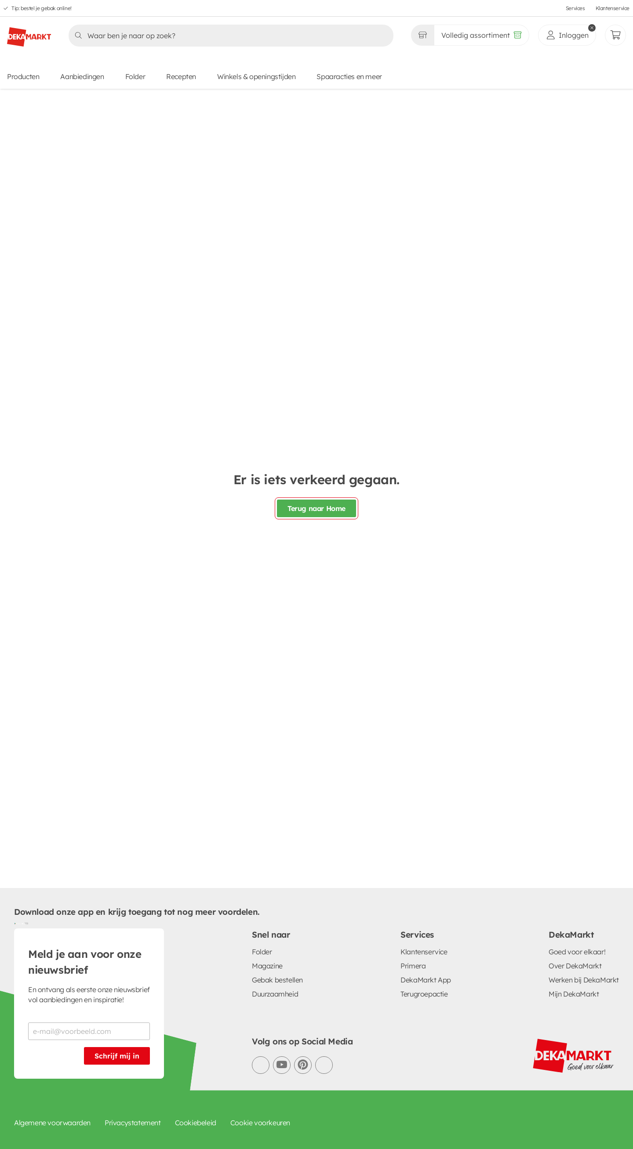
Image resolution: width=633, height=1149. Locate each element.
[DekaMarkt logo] (29, 33)
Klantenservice (612, 8)
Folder (135, 76)
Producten (23, 76)
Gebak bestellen (277, 979)
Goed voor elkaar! (577, 951)
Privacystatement (133, 1122)
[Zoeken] (228, 35)
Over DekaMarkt (575, 965)
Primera (413, 965)
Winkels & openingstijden (256, 76)
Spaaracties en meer (349, 76)
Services (575, 8)
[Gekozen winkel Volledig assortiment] (422, 35)
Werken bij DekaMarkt (584, 979)
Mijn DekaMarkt (574, 994)
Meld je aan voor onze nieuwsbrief (85, 961)
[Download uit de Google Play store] (17, 923)
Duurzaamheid (275, 994)
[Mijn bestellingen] (615, 35)
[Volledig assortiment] (481, 35)
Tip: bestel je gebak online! (41, 8)
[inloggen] (567, 35)
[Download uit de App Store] (24, 923)
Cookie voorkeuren (260, 1122)
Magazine (267, 965)
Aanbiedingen (82, 76)
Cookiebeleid (195, 1122)
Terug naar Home (316, 508)
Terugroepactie (423, 994)
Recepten (181, 76)
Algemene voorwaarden (52, 1122)
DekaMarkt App (425, 979)
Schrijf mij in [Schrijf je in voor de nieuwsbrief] (117, 1055)
